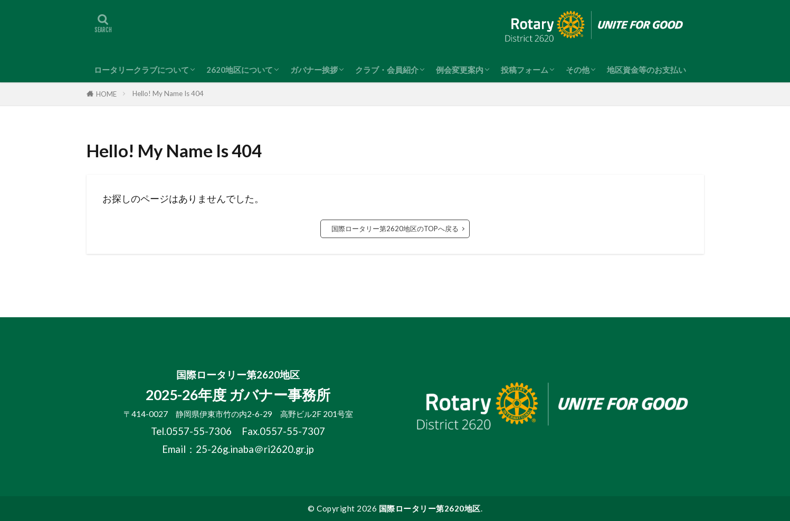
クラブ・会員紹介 (386, 69)
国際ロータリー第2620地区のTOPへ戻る (395, 228)
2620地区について (239, 69)
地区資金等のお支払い (646, 69)
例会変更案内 (459, 69)
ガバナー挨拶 (314, 69)
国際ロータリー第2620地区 (430, 508)
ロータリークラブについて (141, 69)
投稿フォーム (524, 69)
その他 (577, 69)
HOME (106, 94)
